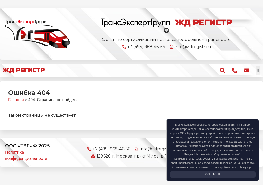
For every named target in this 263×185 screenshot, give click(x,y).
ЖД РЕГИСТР (24, 70)
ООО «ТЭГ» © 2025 (27, 146)
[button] (258, 70)
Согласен (212, 174)
